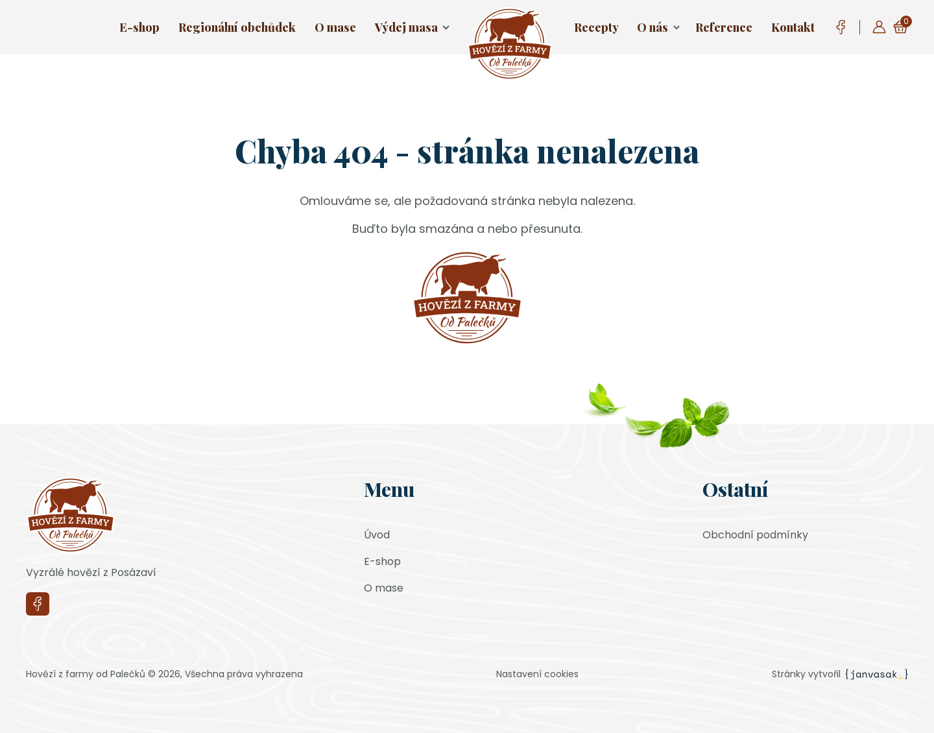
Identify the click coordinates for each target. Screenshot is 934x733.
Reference (723, 27)
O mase (335, 27)
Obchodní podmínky (755, 534)
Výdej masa (406, 27)
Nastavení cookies (537, 673)
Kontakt (793, 27)
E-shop (139, 27)
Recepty (596, 27)
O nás (652, 27)
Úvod (377, 534)
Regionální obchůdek (237, 27)
